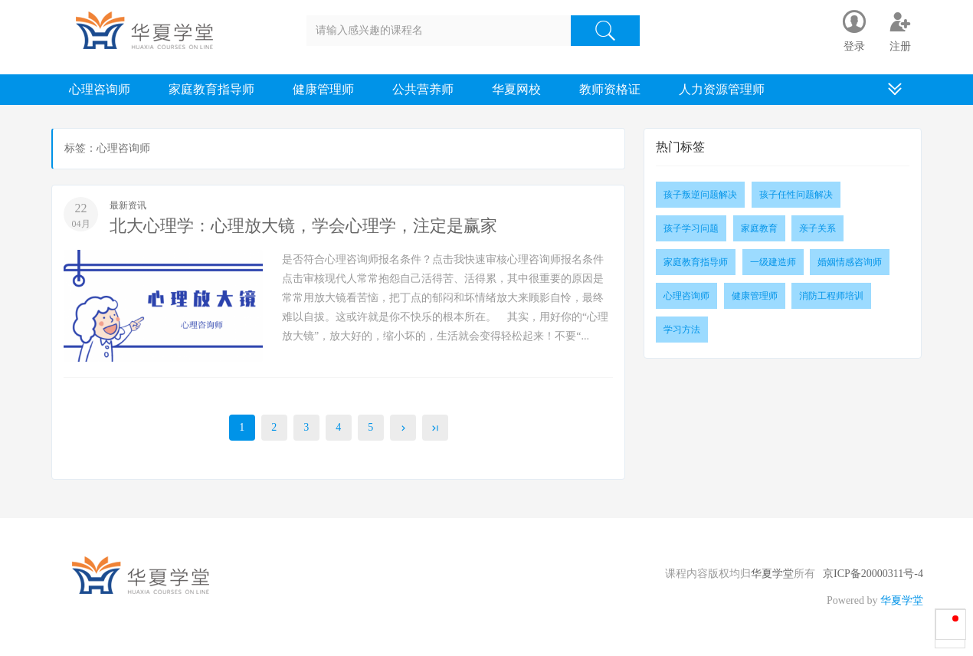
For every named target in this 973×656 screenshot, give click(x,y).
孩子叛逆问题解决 (700, 194)
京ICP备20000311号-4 (873, 573)
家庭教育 (759, 228)
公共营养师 (423, 89)
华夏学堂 (772, 573)
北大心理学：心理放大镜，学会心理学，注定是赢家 (303, 225)
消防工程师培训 (831, 295)
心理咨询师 (99, 89)
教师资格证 (609, 89)
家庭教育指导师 (211, 89)
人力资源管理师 (722, 89)
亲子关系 (817, 228)
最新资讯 (128, 205)
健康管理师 (323, 89)
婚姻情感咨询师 (849, 262)
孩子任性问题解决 (796, 194)
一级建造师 (773, 262)
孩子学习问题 (691, 228)
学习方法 (681, 329)
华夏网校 (516, 89)
